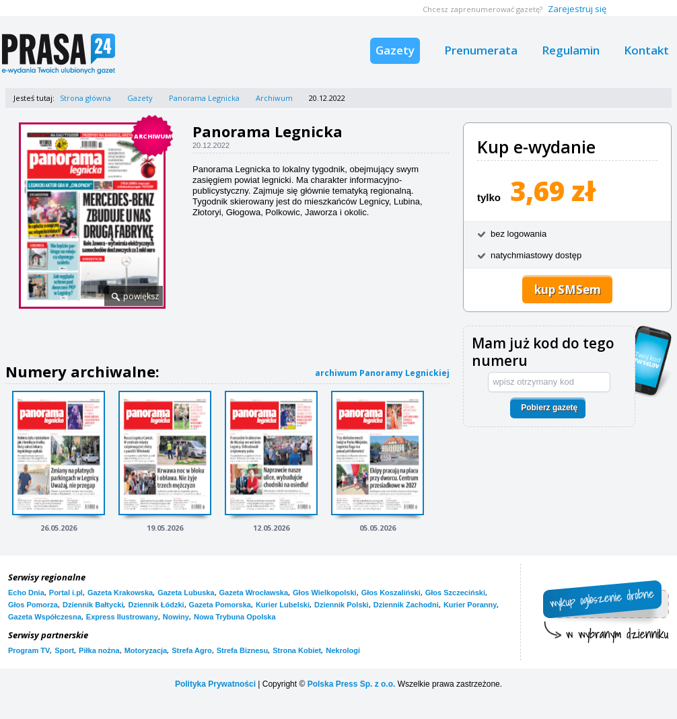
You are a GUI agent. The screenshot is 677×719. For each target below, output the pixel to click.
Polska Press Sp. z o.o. (352, 684)
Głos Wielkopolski (325, 593)
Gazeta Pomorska (220, 605)
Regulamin (571, 50)
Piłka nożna (99, 650)
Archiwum (274, 98)
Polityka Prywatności (215, 684)
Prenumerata (481, 50)
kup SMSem (567, 289)
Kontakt (646, 50)
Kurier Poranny (470, 605)
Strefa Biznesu (242, 650)
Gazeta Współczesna (44, 617)
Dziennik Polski (341, 605)
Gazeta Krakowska (120, 593)
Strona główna (85, 98)
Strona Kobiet (297, 650)
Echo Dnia (26, 593)
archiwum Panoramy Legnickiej (382, 373)
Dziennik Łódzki (156, 605)
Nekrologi (343, 650)
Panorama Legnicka (204, 98)
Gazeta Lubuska (185, 593)
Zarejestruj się (577, 9)
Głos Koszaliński (391, 593)
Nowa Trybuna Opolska (235, 617)
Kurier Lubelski (283, 605)
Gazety (395, 50)
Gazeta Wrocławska (254, 593)
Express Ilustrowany (122, 617)
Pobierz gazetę (549, 407)
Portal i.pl (66, 593)
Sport (64, 650)
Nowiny (176, 617)
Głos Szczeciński (455, 593)
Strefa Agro (192, 650)
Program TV (29, 650)
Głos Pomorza (33, 605)
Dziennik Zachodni (406, 605)
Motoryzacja (146, 650)
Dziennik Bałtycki (93, 605)
